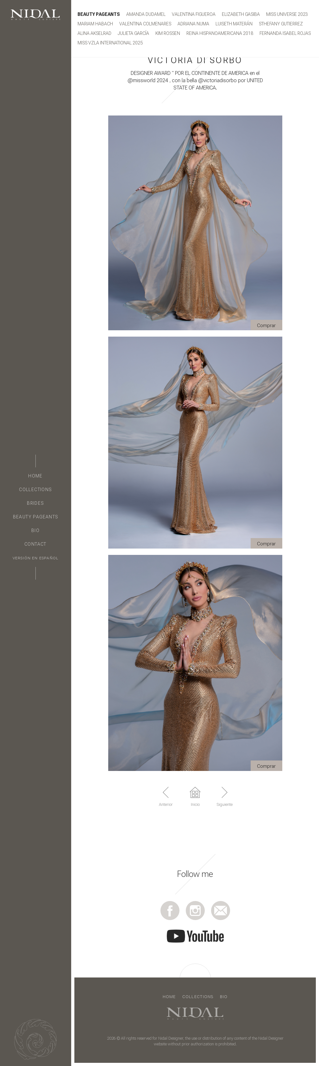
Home (35, 475)
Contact (35, 544)
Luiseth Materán (234, 23)
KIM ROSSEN (167, 33)
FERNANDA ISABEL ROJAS (285, 33)
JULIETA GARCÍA (133, 33)
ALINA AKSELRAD (94, 33)
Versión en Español (35, 558)
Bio (35, 530)
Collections (35, 489)
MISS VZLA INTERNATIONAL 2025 (110, 42)
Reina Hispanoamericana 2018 (219, 33)
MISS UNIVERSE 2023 (287, 14)
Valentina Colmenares (145, 23)
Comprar (266, 325)
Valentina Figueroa (194, 14)
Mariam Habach (95, 23)
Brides (35, 503)
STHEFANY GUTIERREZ (281, 23)
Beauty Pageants (35, 516)
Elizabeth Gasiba (241, 14)
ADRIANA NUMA (193, 23)
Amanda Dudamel (146, 14)
